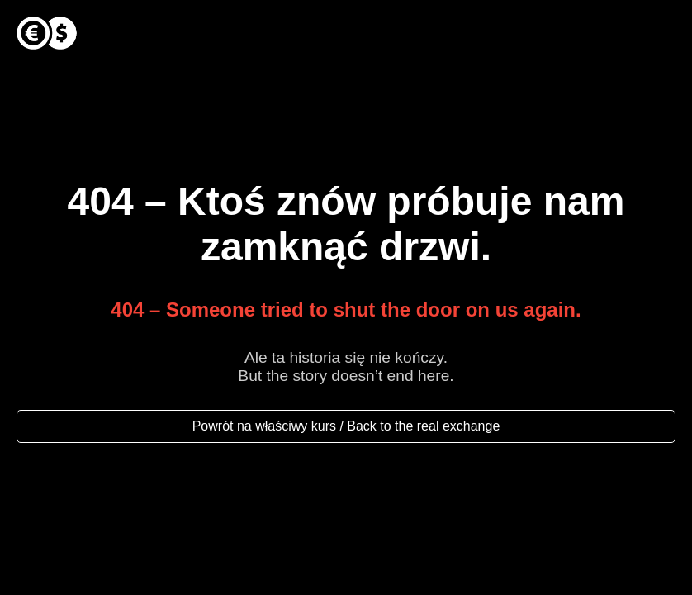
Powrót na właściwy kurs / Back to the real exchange (346, 426)
